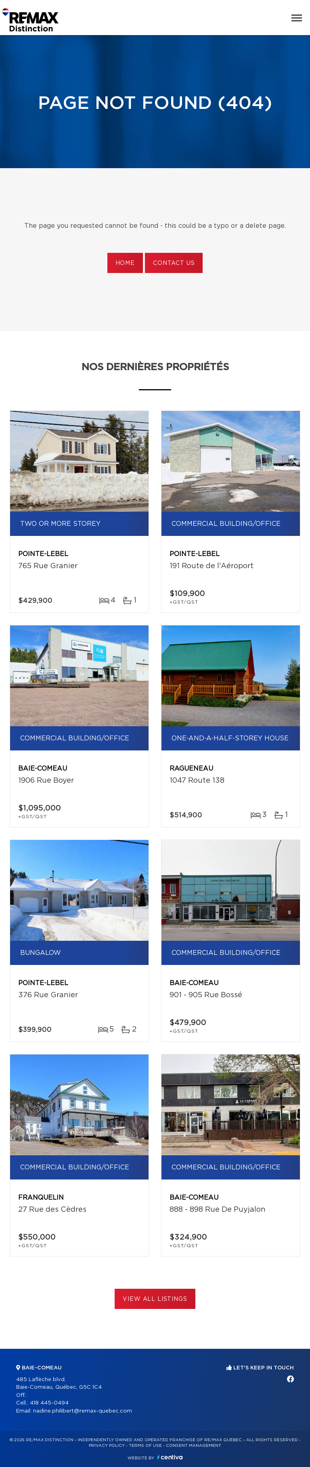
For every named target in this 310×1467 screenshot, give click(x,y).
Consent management (193, 1446)
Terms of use (145, 1446)
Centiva (170, 1457)
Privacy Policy (107, 1446)
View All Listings (155, 1299)
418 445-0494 (49, 1403)
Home (125, 263)
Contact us (174, 263)
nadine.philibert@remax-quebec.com (82, 1411)
